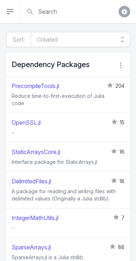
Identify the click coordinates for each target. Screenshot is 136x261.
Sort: (18, 39)
